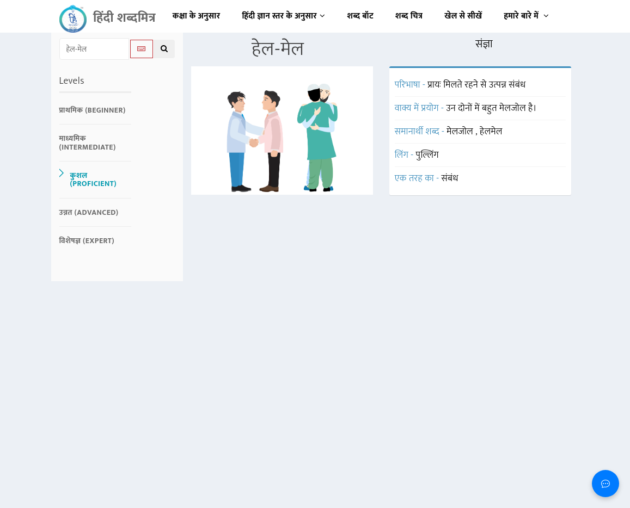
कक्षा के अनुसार (197, 16)
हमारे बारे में (526, 16)
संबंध (450, 178)
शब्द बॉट (360, 16)
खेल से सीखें (463, 16)
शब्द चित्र (409, 16)
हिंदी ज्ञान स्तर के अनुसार (284, 16)
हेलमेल (491, 131)
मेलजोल (460, 131)
